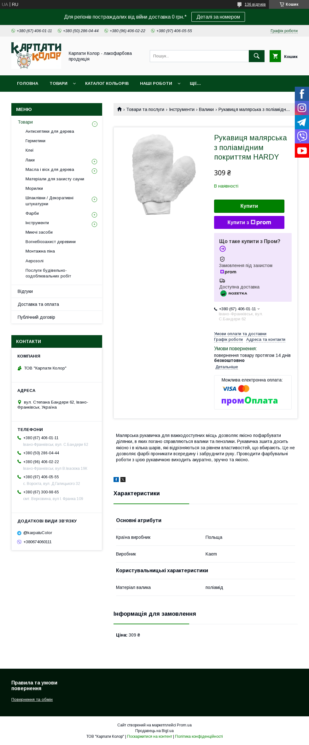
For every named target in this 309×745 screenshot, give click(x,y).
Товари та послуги (145, 109)
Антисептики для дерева (50, 131)
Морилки (34, 188)
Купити (249, 206)
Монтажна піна (40, 251)
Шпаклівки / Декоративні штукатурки (49, 200)
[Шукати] (257, 56)
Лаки (30, 160)
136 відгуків (255, 4)
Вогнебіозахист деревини (51, 241)
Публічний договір (36, 317)
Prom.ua (184, 725)
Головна (27, 83)
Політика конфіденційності (199, 736)
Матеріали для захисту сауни (55, 179)
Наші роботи (156, 83)
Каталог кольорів (107, 83)
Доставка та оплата (38, 304)
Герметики (35, 140)
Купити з (249, 222)
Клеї (30, 150)
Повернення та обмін (32, 699)
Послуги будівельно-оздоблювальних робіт (48, 273)
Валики (206, 109)
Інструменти (182, 109)
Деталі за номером (218, 17)
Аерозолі (35, 261)
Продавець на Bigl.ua (154, 731)
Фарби (32, 213)
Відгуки (25, 291)
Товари (58, 83)
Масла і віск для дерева (50, 169)
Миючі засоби (39, 232)
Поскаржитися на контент (149, 736)
